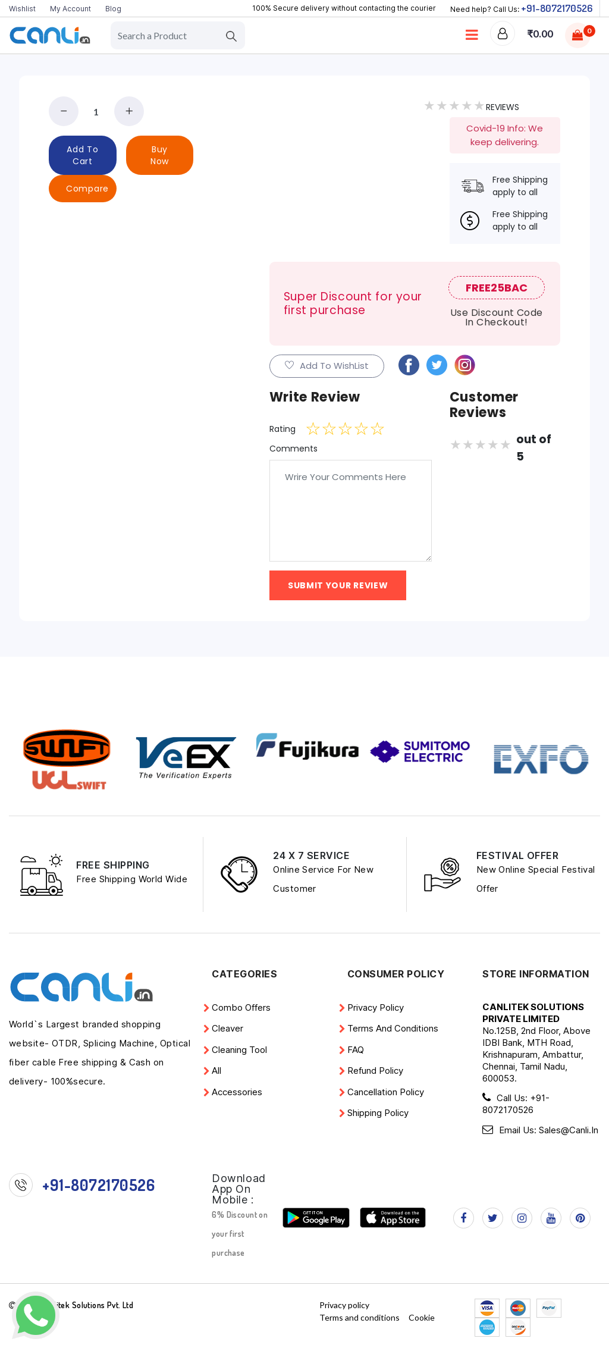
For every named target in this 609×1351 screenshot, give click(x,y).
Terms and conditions (392, 1028)
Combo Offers (241, 1007)
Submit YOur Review (338, 585)
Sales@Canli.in (568, 1129)
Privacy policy (375, 1007)
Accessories (237, 1092)
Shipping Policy (378, 1112)
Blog (113, 8)
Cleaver (227, 1028)
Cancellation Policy (385, 1092)
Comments (293, 448)
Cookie (422, 1317)
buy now (159, 155)
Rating (282, 429)
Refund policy (375, 1070)
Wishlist (22, 8)
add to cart (82, 155)
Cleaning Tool (239, 1049)
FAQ (355, 1049)
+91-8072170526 (556, 8)
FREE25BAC (497, 287)
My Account (70, 8)
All (216, 1070)
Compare (87, 189)
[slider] (345, 429)
